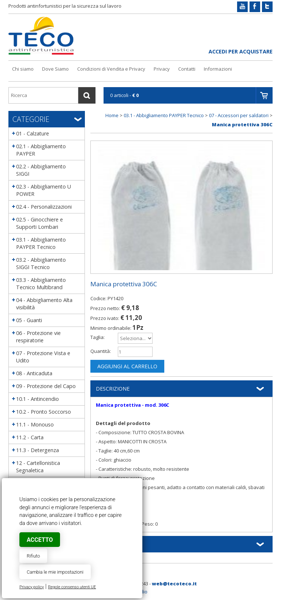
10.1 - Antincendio (37, 398)
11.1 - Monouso (35, 424)
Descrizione (113, 388)
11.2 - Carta (30, 437)
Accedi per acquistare (241, 51)
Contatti (186, 69)
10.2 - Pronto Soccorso (43, 411)
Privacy (162, 69)
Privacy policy (31, 587)
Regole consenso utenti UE (72, 587)
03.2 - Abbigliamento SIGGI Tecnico (41, 263)
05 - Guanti (29, 320)
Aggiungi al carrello (127, 366)
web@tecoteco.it (174, 583)
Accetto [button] (40, 539)
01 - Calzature (32, 133)
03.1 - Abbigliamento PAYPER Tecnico (41, 243)
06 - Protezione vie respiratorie (38, 336)
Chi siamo (23, 69)
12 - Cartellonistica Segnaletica (38, 466)
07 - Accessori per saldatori (239, 115)
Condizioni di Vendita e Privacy (111, 69)
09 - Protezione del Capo (46, 386)
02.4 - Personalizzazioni (44, 206)
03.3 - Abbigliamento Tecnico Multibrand (41, 283)
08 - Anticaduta (34, 373)
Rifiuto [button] (33, 556)
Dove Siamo (55, 69)
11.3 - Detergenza (37, 450)
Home (112, 115)
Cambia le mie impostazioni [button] (55, 572)
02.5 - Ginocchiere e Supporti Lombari (39, 223)
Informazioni (218, 69)
